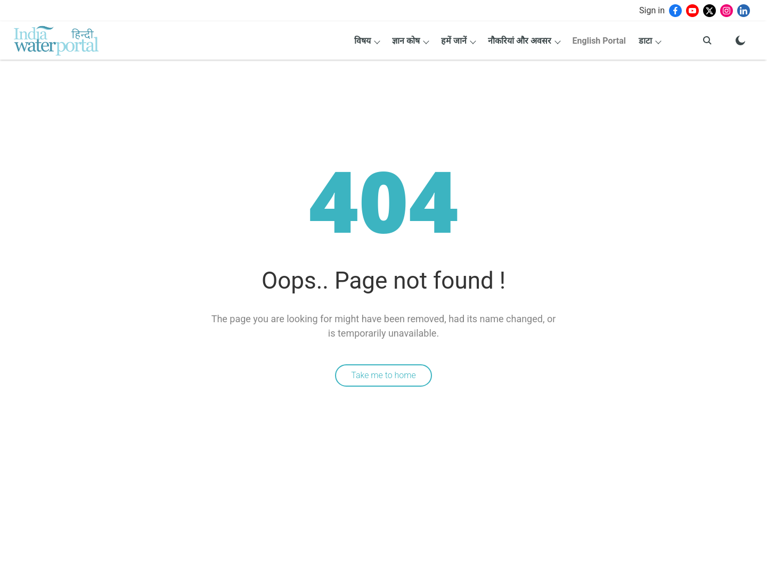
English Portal (599, 41)
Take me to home (383, 375)
